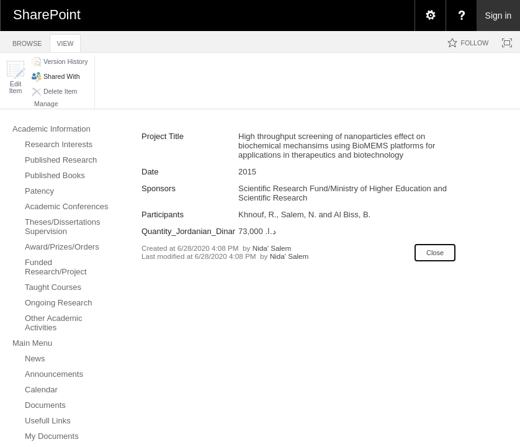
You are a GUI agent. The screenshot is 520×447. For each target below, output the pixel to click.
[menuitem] (430, 15)
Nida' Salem (272, 248)
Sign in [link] (498, 15)
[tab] (27, 41)
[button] (15, 77)
